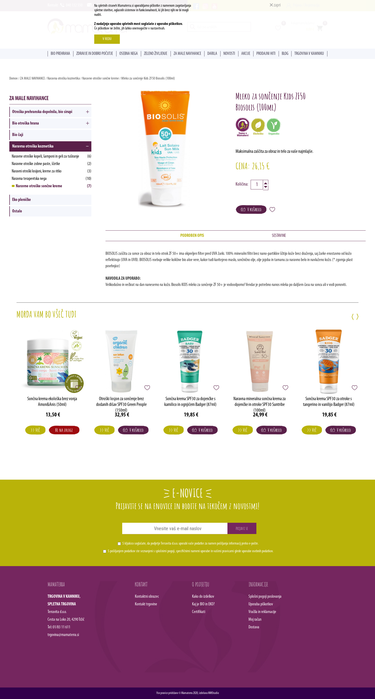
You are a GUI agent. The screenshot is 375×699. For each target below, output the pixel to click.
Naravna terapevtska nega (51, 179)
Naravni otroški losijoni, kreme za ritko (51, 171)
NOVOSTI (229, 53)
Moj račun (254, 619)
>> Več (35, 430)
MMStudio (213, 693)
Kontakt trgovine (146, 604)
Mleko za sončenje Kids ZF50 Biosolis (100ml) (148, 78)
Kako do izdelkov (203, 596)
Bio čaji (17, 135)
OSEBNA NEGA (128, 53)
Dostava (253, 627)
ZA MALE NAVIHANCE (187, 53)
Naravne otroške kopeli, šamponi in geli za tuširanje (51, 156)
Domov (13, 78)
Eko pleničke (21, 200)
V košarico (251, 209)
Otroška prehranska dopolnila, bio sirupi (42, 112)
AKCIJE (245, 53)
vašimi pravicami (224, 551)
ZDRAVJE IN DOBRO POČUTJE (94, 53)
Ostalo (17, 211)
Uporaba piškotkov (260, 604)
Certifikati (198, 612)
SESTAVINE (279, 235)
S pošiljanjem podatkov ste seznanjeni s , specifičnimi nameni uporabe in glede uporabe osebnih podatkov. (190, 551)
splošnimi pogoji (165, 551)
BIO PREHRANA (60, 53)
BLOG (285, 53)
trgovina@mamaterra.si (63, 635)
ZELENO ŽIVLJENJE (155, 53)
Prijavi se (242, 528)
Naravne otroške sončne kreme (101, 78)
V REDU (107, 39)
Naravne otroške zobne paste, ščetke (51, 164)
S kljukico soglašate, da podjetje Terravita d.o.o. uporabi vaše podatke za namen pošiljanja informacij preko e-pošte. (190, 544)
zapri (275, 5)
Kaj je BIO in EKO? (203, 604)
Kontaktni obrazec (147, 596)
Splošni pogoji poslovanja (264, 596)
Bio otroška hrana (25, 123)
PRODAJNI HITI (266, 53)
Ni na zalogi (64, 430)
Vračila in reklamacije (262, 612)
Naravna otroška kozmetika (63, 78)
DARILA (212, 53)
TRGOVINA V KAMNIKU (309, 53)
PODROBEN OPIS (192, 235)
